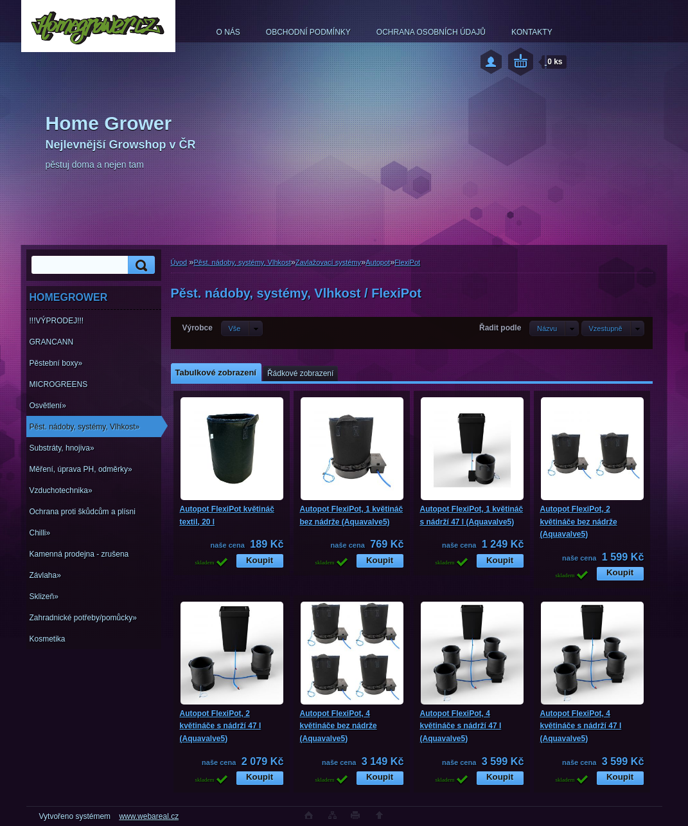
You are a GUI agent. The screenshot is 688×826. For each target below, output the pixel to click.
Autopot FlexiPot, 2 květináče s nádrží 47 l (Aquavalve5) (220, 726)
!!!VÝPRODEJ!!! (57, 320)
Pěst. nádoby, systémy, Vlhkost (241, 262)
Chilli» (40, 532)
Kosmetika (48, 638)
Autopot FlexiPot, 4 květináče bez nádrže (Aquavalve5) (338, 726)
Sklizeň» (44, 596)
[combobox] (554, 328)
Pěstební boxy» (56, 363)
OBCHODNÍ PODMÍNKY (308, 32)
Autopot (378, 262)
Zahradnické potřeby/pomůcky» (83, 617)
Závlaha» (45, 575)
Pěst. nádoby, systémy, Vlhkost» (85, 426)
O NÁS (228, 32)
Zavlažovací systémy (328, 262)
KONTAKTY (531, 32)
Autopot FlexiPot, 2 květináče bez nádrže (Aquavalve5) (578, 522)
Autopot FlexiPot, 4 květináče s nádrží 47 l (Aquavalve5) (461, 726)
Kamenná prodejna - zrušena (79, 554)
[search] (139, 265)
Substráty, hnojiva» (62, 448)
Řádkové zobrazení (300, 373)
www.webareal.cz (149, 816)
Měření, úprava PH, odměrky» (81, 469)
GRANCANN (52, 341)
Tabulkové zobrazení (215, 372)
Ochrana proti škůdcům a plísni (83, 511)
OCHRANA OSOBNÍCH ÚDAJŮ (431, 32)
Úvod (179, 262)
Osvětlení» (48, 405)
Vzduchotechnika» (61, 490)
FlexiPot (407, 262)
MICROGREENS (59, 384)
